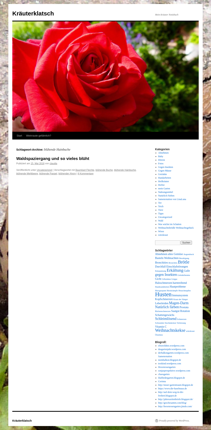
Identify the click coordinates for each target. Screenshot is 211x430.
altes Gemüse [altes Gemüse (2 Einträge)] (175, 254)
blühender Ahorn (67, 173)
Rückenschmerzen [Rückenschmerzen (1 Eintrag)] (163, 311)
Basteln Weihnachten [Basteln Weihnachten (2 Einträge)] (167, 258)
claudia (53, 163)
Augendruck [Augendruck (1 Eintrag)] (188, 254)
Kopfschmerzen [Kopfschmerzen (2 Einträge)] (164, 299)
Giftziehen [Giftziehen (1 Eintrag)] (166, 279)
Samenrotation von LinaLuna (172, 199)
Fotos (161, 163)
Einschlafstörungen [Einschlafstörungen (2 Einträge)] (177, 266)
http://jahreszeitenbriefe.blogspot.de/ (175, 399)
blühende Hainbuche (125, 170)
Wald (160, 220)
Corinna (162, 381)
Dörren (161, 160)
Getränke (162, 174)
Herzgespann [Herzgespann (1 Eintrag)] (160, 291)
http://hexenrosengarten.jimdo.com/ (175, 406)
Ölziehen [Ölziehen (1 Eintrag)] (159, 335)
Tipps (161, 213)
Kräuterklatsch (33, 13)
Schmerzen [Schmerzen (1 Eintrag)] (181, 319)
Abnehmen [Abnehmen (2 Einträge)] (161, 254)
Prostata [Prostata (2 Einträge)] (183, 307)
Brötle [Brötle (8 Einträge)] (183, 262)
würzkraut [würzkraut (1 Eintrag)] (190, 331)
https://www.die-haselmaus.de (172, 388)
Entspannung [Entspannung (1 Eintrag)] (160, 271)
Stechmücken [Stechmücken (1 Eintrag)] (170, 323)
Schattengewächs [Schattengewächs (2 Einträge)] (164, 314)
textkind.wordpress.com (169, 363)
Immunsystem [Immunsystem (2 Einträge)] (180, 295)
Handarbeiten (164, 177)
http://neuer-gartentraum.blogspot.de (175, 385)
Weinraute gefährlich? (38, 135)
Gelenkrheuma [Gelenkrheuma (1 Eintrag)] (183, 275)
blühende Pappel (48, 173)
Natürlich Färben (166, 195)
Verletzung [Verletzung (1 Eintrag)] (181, 323)
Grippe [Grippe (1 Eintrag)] (174, 279)
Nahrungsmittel (165, 192)
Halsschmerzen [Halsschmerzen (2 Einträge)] (163, 282)
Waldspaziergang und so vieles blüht (52, 158)
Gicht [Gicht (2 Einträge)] (158, 278)
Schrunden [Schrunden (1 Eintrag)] (159, 323)
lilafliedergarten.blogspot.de (171, 377)
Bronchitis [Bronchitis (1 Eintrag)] (173, 263)
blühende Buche (104, 170)
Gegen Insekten (165, 167)
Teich (160, 206)
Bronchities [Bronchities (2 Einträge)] (161, 262)
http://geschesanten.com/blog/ (172, 402)
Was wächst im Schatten (169, 224)
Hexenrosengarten (167, 367)
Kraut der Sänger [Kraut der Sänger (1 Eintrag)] (180, 299)
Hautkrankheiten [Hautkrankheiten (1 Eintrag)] (162, 287)
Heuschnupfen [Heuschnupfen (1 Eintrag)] (184, 291)
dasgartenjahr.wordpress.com (172, 349)
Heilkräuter (163, 181)
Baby (160, 156)
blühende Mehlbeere (27, 173)
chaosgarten (164, 374)
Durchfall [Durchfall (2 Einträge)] (160, 266)
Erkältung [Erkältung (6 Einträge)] (175, 270)
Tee (160, 202)
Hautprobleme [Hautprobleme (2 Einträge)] (178, 286)
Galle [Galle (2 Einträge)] (187, 270)
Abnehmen (163, 152)
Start (19, 135)
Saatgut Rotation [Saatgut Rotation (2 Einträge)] (180, 311)
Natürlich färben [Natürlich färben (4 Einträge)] (167, 307)
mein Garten (164, 188)
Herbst (161, 185)
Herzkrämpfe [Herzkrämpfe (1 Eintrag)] (172, 291)
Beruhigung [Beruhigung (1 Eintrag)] (184, 258)
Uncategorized (44, 170)
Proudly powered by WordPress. (174, 420)
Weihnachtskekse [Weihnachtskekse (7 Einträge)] (170, 330)
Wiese (161, 231)
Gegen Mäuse (164, 170)
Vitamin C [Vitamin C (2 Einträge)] (161, 326)
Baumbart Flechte (84, 170)
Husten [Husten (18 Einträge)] (163, 294)
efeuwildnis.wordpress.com (171, 345)
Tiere (160, 210)
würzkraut (163, 235)
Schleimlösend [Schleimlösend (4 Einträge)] (165, 319)
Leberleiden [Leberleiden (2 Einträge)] (161, 303)
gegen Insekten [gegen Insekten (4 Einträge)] (166, 275)
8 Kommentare (86, 173)
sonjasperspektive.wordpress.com (174, 370)
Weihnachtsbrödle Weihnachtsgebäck (176, 227)
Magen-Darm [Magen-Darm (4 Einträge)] (178, 303)
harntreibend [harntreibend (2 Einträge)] (180, 282)
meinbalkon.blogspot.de (169, 360)
